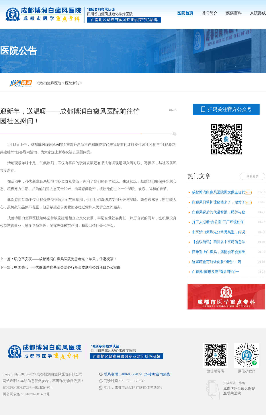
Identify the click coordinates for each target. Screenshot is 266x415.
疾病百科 (234, 13)
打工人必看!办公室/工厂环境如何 (218, 222)
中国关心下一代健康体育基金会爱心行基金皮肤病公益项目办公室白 (67, 267)
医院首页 (185, 13)
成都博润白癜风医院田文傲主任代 (218, 192)
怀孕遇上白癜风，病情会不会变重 (218, 252)
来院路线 (258, 13)
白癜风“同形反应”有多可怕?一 (215, 272)
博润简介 (209, 13)
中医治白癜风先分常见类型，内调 (218, 232)
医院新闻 (72, 83)
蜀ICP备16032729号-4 (19, 387)
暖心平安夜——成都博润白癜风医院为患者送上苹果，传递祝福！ (65, 259)
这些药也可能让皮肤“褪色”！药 (216, 262)
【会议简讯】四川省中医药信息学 (218, 242)
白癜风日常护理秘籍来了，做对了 (218, 202)
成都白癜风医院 (49, 83)
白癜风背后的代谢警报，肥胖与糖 (218, 212)
